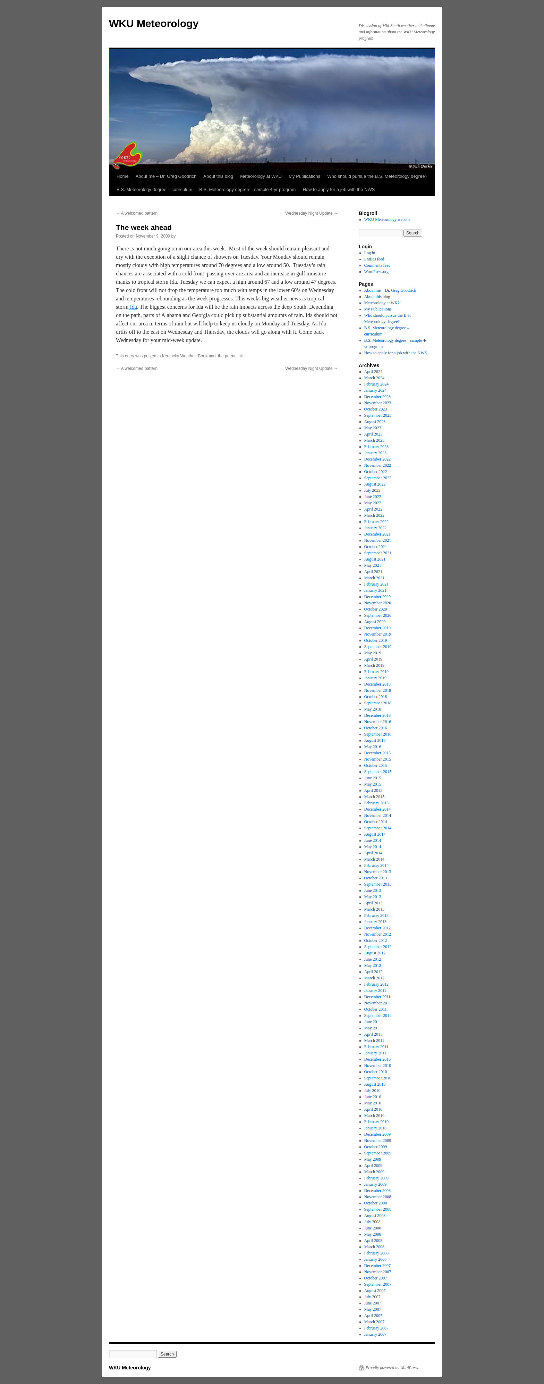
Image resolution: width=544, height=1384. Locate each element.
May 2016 (372, 746)
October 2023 (375, 409)
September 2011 (377, 1015)
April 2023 (373, 434)
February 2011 (376, 1046)
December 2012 (377, 928)
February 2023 (376, 446)
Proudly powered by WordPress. (392, 1367)
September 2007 (377, 1284)
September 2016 (377, 734)
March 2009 (374, 1171)
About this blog (218, 176)
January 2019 (375, 678)
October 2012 (375, 940)
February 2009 (376, 1178)
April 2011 (373, 1034)
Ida (132, 307)
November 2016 (377, 721)
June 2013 (372, 890)
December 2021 (377, 534)
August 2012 (375, 953)
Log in (369, 252)
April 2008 (373, 1240)
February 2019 (376, 671)
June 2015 (372, 778)
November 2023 (377, 402)
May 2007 (372, 1309)
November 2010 (377, 1065)
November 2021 (377, 540)
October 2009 (375, 1146)
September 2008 (377, 1209)
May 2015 (372, 784)
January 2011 (375, 1053)
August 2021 (375, 559)
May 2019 (372, 652)
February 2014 (376, 865)
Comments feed (377, 265)
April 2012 (373, 971)
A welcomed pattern (137, 213)
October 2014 (375, 821)
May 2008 (372, 1234)
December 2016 (377, 715)
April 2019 (373, 659)
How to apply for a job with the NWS (339, 189)
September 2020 (377, 615)
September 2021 (377, 552)
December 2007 (377, 1265)
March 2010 (374, 1115)
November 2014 (377, 815)
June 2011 (372, 1021)
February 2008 (376, 1253)
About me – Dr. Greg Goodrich (166, 176)
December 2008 (377, 1190)
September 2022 (377, 477)
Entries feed (374, 259)
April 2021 (373, 571)
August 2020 (375, 621)
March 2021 (374, 577)
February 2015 (376, 803)
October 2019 (375, 640)
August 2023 (375, 421)
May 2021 (372, 565)
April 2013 (373, 903)
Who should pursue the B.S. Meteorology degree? (377, 176)
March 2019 (374, 665)
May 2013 (372, 896)
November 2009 (377, 1140)
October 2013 (375, 878)
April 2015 (373, 790)
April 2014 (373, 853)
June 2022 (372, 496)
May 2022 (372, 502)
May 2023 (372, 427)
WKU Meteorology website (387, 219)
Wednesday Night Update (311, 213)
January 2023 (375, 452)
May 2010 (372, 1103)
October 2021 (375, 546)
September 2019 (377, 646)
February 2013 (376, 915)
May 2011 (372, 1028)
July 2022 (372, 490)
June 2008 (372, 1228)
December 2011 (377, 996)
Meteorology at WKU (261, 176)
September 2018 (377, 703)
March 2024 (374, 377)
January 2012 (375, 990)
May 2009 (372, 1159)
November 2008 (377, 1196)
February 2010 (376, 1121)
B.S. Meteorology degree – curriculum (154, 189)
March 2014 (374, 859)
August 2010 (375, 1084)
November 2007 (377, 1271)
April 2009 (373, 1165)
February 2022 (376, 521)
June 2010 (372, 1096)
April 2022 (373, 509)
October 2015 (375, 765)
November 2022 (377, 465)
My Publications (304, 176)
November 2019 (377, 634)
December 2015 (377, 753)
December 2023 (377, 396)
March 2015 (374, 796)
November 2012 (377, 934)
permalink (234, 356)
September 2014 (377, 828)
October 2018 (375, 696)
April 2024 (373, 371)
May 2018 (372, 709)
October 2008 (375, 1203)
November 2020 (377, 602)
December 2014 (377, 809)
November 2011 (377, 1003)
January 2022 (375, 527)
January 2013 (375, 921)
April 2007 (373, 1315)
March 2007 (374, 1321)
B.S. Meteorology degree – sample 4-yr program (247, 189)
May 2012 (372, 965)
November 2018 (377, 690)
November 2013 (377, 871)
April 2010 (373, 1109)
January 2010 (375, 1128)
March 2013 (374, 909)
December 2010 (377, 1059)
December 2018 (377, 684)
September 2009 (377, 1153)
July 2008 (372, 1221)
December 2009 (377, 1134)
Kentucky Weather (179, 356)
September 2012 (377, 946)
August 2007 (375, 1290)
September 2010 (377, 1078)
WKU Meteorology (153, 23)
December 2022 (377, 459)
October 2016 (375, 728)
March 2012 (374, 978)
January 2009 (375, 1184)
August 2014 (375, 834)
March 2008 (374, 1246)
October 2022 (375, 471)
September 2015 (377, 771)
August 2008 (375, 1215)
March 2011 (374, 1040)
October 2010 (375, 1071)
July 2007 (372, 1296)
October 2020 (375, 609)
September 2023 (377, 415)
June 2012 (372, 959)
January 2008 (375, 1259)
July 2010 (372, 1090)
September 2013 (377, 884)
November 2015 (377, 759)
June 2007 (372, 1303)
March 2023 (374, 440)
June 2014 (372, 840)
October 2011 (375, 1009)
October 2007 (375, 1278)
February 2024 (376, 384)
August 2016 (375, 740)
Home (123, 176)
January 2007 (375, 1334)
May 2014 (372, 846)
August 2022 (375, 484)
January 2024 (375, 390)
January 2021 (375, 590)
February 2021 (376, 584)
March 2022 (374, 515)
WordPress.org (376, 271)
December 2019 (377, 627)
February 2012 (376, 984)
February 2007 (376, 1328)
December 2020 (377, 596)
